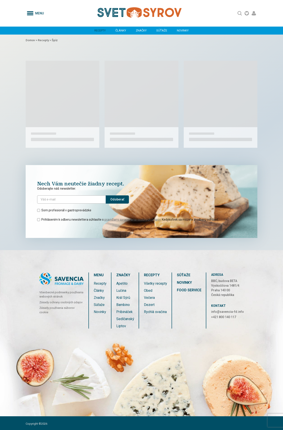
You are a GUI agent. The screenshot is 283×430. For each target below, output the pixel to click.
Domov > (32, 40)
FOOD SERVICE (189, 290)
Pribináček (124, 312)
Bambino (123, 305)
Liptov (121, 326)
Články (120, 30)
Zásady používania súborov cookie (57, 310)
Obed (148, 290)
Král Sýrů (123, 298)
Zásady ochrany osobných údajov (60, 302)
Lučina (121, 290)
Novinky (183, 30)
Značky (141, 30)
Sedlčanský (125, 319)
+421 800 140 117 (223, 317)
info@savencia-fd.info (227, 311)
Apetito (122, 283)
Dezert (149, 305)
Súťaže (161, 30)
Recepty (100, 30)
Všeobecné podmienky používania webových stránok (61, 294)
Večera (149, 298)
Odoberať (117, 199)
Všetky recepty (155, 283)
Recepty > (45, 40)
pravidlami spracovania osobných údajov (132, 219)
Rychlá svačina (155, 312)
